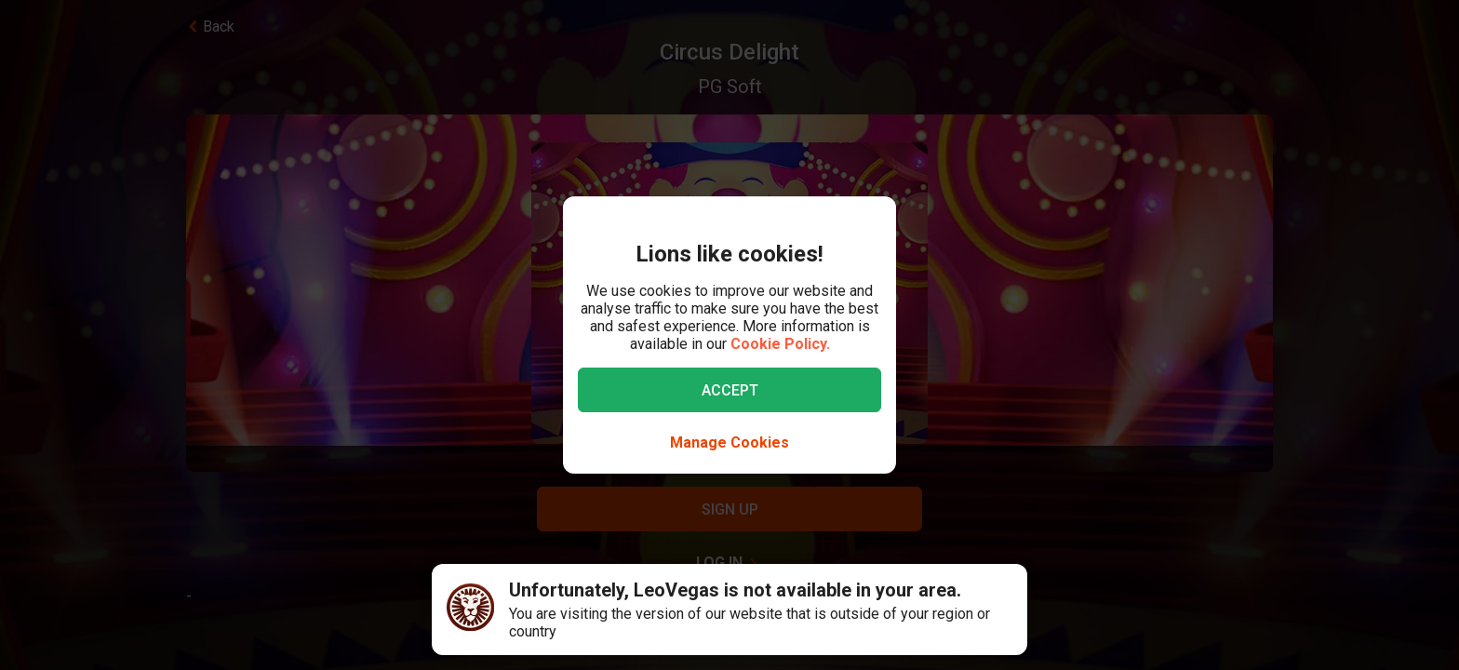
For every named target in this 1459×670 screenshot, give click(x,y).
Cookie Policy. (780, 344)
